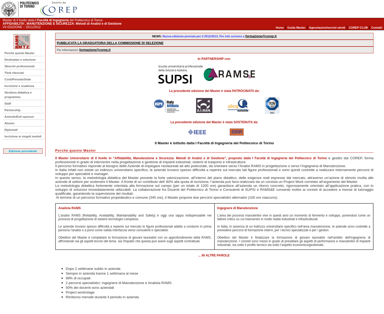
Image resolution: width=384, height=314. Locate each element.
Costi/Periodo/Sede (17, 79)
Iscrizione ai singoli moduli (23, 136)
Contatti (376, 27)
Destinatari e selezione (20, 59)
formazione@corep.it (261, 36)
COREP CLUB (358, 27)
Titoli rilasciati (14, 72)
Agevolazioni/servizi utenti (327, 27)
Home (280, 27)
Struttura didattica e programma (18, 95)
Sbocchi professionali (19, 66)
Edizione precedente (23, 151)
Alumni (9, 123)
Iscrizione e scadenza (19, 85)
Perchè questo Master (19, 53)
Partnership (12, 110)
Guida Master (296, 27)
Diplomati (11, 129)
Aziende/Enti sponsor (19, 116)
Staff (7, 103)
